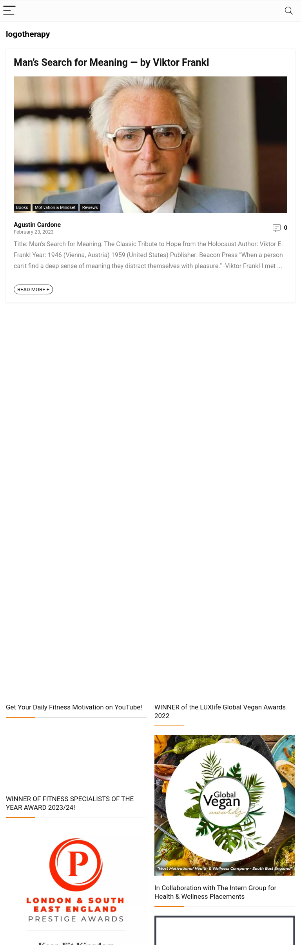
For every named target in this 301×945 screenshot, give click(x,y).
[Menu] (9, 10)
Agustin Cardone (37, 225)
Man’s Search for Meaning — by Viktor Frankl (111, 62)
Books (22, 207)
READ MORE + (33, 289)
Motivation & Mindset (55, 207)
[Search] (288, 10)
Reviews (90, 207)
